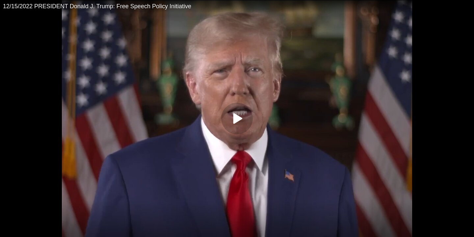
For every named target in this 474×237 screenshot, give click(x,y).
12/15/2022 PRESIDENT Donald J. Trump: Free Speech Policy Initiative (97, 6)
